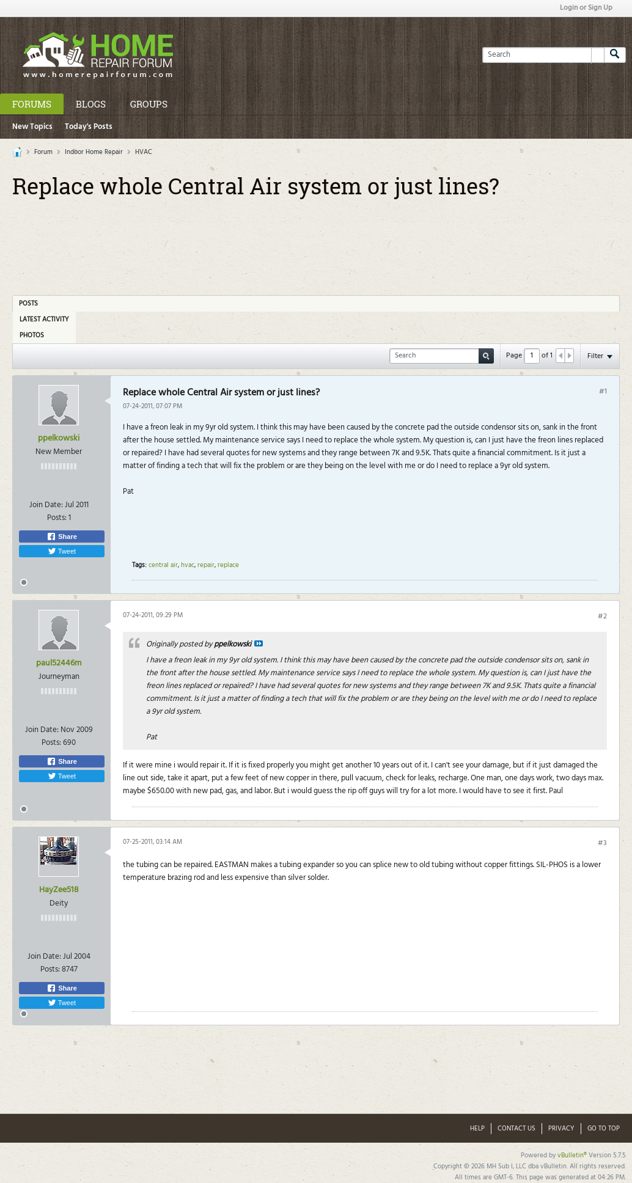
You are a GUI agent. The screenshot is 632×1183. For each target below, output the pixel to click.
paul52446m (58, 663)
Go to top (603, 1128)
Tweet (62, 551)
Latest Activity (44, 319)
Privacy (561, 1128)
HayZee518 (59, 890)
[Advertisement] (316, 242)
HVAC (143, 152)
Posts (28, 303)
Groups (148, 104)
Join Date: (46, 505)
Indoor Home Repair (94, 152)
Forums (31, 104)
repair (206, 565)
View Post (258, 643)
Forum (43, 152)
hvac (187, 565)
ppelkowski (58, 438)
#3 (602, 843)
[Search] (543, 55)
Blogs (91, 104)
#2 (602, 616)
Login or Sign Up (586, 8)
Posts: (57, 517)
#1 (603, 392)
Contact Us (516, 1128)
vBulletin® (572, 1155)
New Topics (32, 126)
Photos (32, 335)
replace (228, 565)
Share (61, 536)
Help (477, 1128)
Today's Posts (88, 126)
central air (163, 565)
